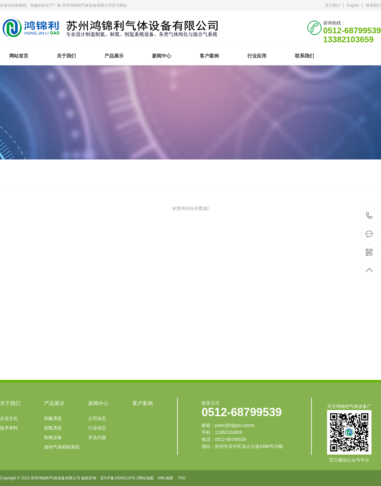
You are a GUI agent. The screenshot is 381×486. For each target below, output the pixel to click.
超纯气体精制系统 (62, 447)
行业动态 (97, 428)
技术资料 (9, 428)
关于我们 (332, 5)
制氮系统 (53, 418)
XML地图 (165, 478)
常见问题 (97, 437)
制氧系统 (53, 428)
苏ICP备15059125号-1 (119, 478)
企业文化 (9, 418)
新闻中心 (161, 55)
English (353, 5)
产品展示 (114, 55)
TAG (181, 478)
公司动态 (97, 418)
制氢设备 (53, 437)
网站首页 (18, 55)
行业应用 (256, 55)
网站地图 (146, 478)
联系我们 (373, 5)
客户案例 (209, 55)
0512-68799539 (369, 216)
